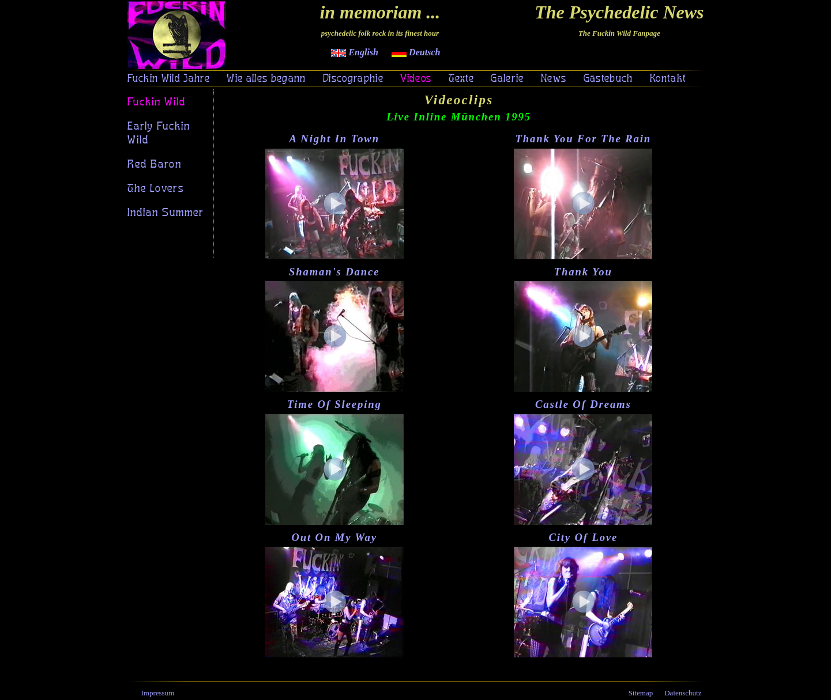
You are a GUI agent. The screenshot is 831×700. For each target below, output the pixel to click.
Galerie (507, 79)
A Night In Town (334, 139)
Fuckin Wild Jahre (168, 79)
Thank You (583, 272)
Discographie (353, 79)
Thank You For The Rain (583, 139)
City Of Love (583, 537)
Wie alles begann (266, 79)
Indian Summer (165, 212)
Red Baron (154, 164)
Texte (462, 79)
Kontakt (668, 79)
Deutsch (416, 52)
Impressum (158, 692)
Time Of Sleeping (334, 404)
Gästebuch (608, 79)
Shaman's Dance (334, 272)
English (354, 52)
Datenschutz (682, 692)
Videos (415, 79)
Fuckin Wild (156, 102)
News (553, 79)
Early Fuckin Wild (158, 133)
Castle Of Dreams (583, 404)
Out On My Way (334, 537)
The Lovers (155, 188)
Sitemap (641, 692)
